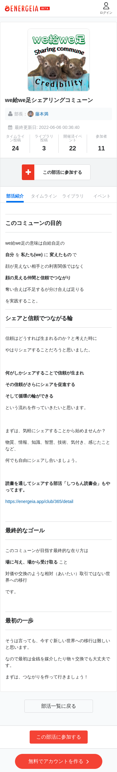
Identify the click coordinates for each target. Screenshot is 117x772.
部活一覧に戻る (58, 706)
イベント (102, 195)
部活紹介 (15, 195)
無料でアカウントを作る (58, 761)
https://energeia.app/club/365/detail (39, 501)
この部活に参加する (58, 737)
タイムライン (44, 195)
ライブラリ (73, 195)
